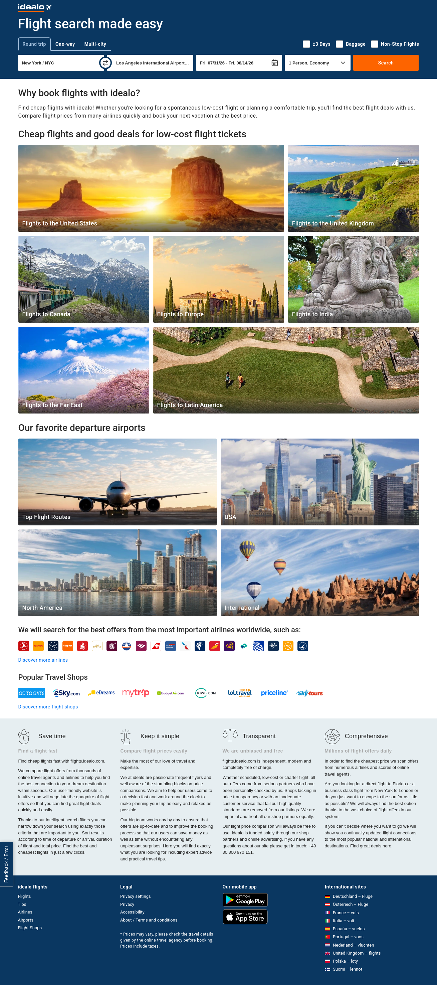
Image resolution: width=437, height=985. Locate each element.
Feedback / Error (6, 864)
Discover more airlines (43, 660)
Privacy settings (135, 896)
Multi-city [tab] (95, 44)
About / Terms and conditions (148, 920)
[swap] (105, 62)
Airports (25, 920)
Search (386, 62)
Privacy (127, 904)
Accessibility (132, 912)
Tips (22, 904)
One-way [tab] (65, 44)
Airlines (25, 912)
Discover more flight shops (48, 706)
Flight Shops (30, 927)
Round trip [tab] (34, 44)
